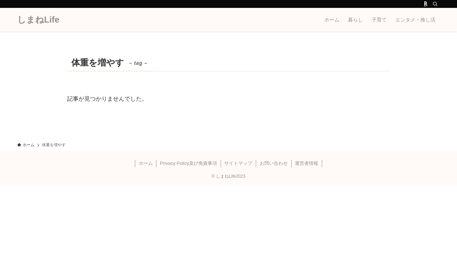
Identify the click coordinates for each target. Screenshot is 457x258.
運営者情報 (306, 163)
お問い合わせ (274, 163)
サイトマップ (238, 163)
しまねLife (38, 19)
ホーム (146, 163)
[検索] (435, 4)
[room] (425, 4)
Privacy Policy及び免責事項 (188, 163)
